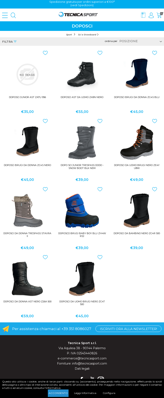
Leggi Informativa (85, 393)
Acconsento (58, 393)
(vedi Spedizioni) (82, 5)
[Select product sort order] (140, 41)
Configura (109, 393)
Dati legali (82, 369)
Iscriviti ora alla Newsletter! (128, 329)
